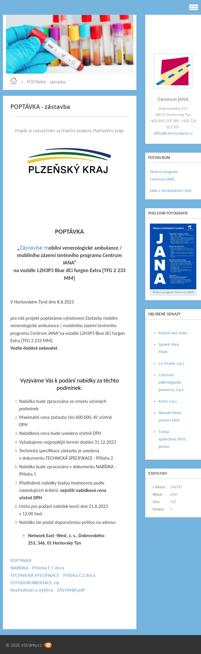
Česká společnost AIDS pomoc (172, 439)
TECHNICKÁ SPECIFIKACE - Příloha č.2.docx (52, 575)
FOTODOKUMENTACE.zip (34, 582)
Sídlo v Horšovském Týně (170, 190)
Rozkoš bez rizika (172, 332)
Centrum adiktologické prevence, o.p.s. (171, 382)
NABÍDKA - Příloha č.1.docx (37, 568)
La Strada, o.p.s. (171, 363)
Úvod (13, 80)
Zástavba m (34, 247)
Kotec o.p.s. (168, 401)
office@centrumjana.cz (173, 133)
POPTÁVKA (20, 560)
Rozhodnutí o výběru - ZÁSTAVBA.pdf (47, 590)
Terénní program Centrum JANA (164, 175)
